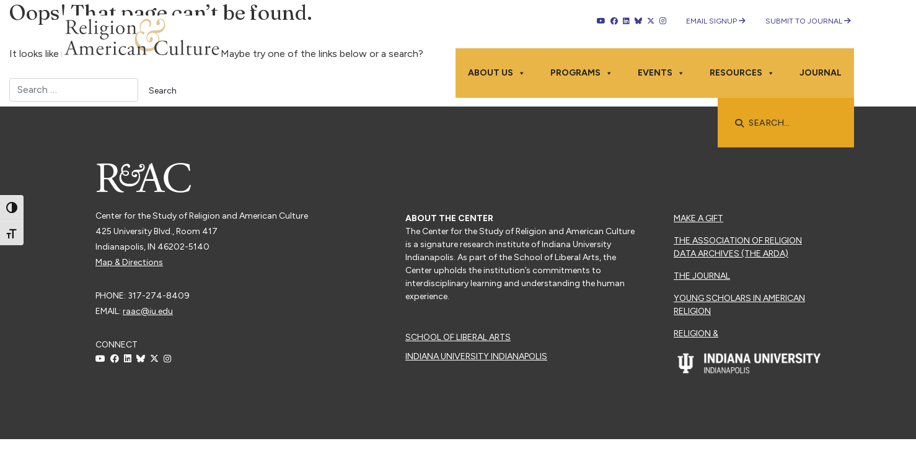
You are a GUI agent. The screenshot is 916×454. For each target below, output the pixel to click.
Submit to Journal (808, 21)
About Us (497, 73)
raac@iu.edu (148, 311)
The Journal (702, 276)
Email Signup (716, 21)
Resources (742, 73)
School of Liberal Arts (458, 337)
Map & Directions (129, 262)
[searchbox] (792, 123)
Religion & (696, 333)
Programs (581, 73)
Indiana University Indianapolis (476, 356)
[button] (739, 123)
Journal (820, 73)
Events (661, 73)
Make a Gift (698, 218)
